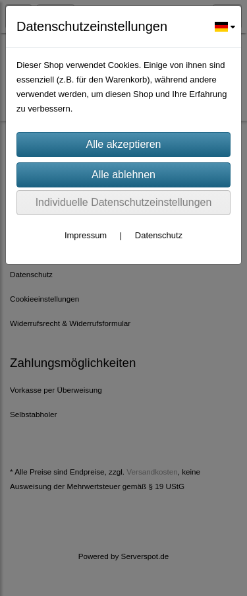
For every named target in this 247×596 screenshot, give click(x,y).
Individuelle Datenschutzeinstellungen (124, 202)
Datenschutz (158, 235)
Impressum (86, 235)
